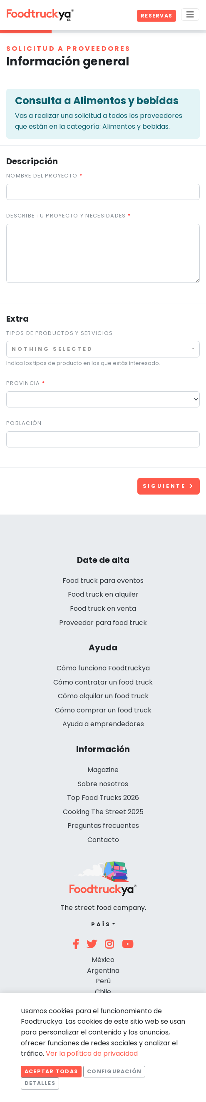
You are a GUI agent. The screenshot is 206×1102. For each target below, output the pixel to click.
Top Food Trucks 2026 (103, 797)
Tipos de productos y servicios (59, 333)
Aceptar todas (51, 1071)
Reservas (156, 15)
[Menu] (190, 14)
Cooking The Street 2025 (103, 812)
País (101, 924)
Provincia (23, 383)
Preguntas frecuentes (103, 825)
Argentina (103, 970)
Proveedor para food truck (103, 622)
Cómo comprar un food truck (103, 710)
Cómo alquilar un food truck (103, 696)
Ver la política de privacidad (92, 1053)
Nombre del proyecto (41, 175)
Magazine (103, 770)
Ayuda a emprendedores (103, 724)
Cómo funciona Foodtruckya (103, 668)
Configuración (114, 1071)
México (103, 960)
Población (24, 423)
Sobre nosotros (103, 784)
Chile (103, 992)
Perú (103, 981)
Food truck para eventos (103, 580)
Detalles (40, 1083)
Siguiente (168, 486)
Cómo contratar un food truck (103, 682)
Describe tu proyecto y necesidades (66, 215)
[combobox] (103, 349)
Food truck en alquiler (103, 594)
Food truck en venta (103, 608)
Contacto (103, 840)
